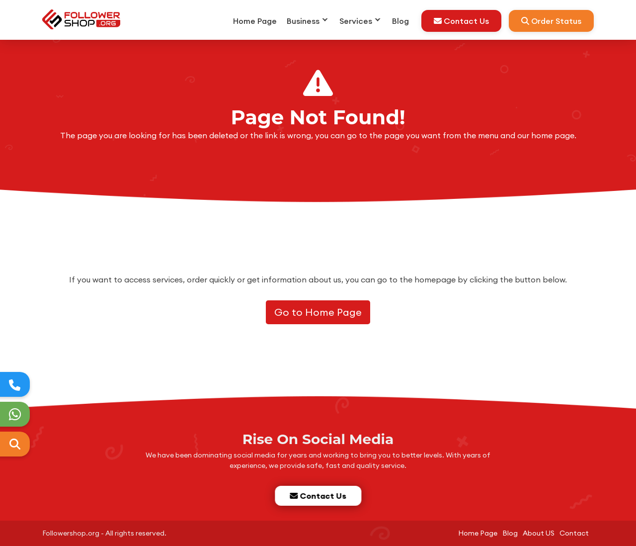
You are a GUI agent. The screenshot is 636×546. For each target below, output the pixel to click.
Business (303, 21)
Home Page (255, 21)
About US (539, 533)
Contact (574, 533)
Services (355, 21)
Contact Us (461, 21)
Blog (400, 21)
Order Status (551, 21)
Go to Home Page (318, 312)
